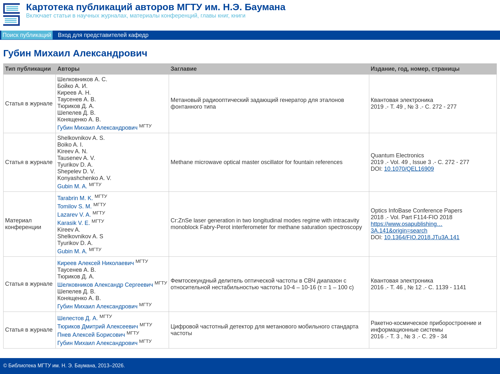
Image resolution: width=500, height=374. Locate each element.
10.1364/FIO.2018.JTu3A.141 (422, 237)
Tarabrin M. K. (75, 198)
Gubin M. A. (72, 186)
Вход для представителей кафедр (103, 35)
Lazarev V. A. (74, 215)
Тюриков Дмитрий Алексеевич (97, 326)
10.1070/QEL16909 (409, 169)
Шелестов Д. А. (77, 318)
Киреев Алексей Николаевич (95, 263)
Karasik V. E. (73, 223)
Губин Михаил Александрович (97, 128)
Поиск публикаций (27, 35)
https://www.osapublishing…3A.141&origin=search (407, 227)
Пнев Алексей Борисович (91, 335)
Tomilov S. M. (74, 206)
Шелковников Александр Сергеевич (105, 285)
